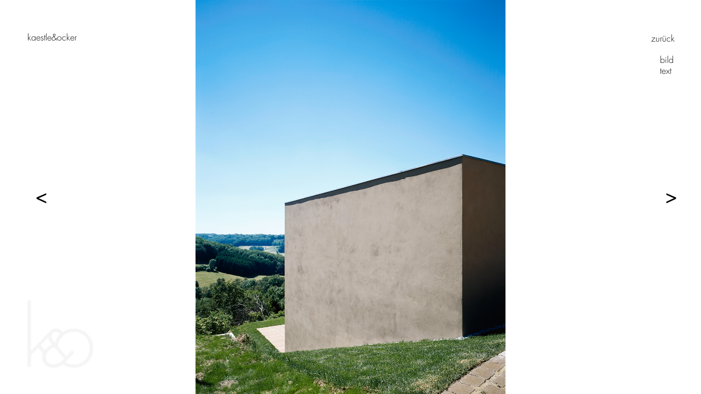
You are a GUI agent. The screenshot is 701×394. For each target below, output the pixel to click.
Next (665, 197)
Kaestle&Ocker (52, 37)
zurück (663, 38)
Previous (35, 197)
